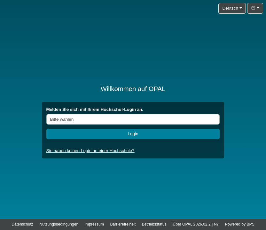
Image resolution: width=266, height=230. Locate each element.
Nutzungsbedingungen (58, 224)
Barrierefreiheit (123, 224)
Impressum (94, 224)
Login (133, 133)
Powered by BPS (239, 224)
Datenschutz (22, 224)
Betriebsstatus (154, 224)
